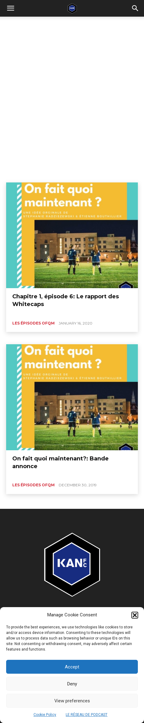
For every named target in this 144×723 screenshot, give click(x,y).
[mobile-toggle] (10, 8)
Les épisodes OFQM (33, 323)
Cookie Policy (44, 715)
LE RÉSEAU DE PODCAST (86, 715)
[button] (135, 615)
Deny (72, 684)
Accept (72, 667)
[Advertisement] (72, 92)
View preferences (72, 701)
